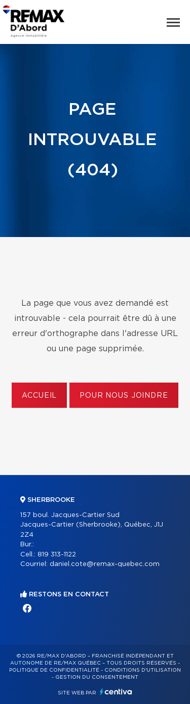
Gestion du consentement (96, 677)
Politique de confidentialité (54, 670)
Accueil (39, 395)
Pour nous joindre (124, 395)
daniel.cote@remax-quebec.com (105, 564)
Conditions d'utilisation (142, 670)
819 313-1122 (56, 554)
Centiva (116, 691)
